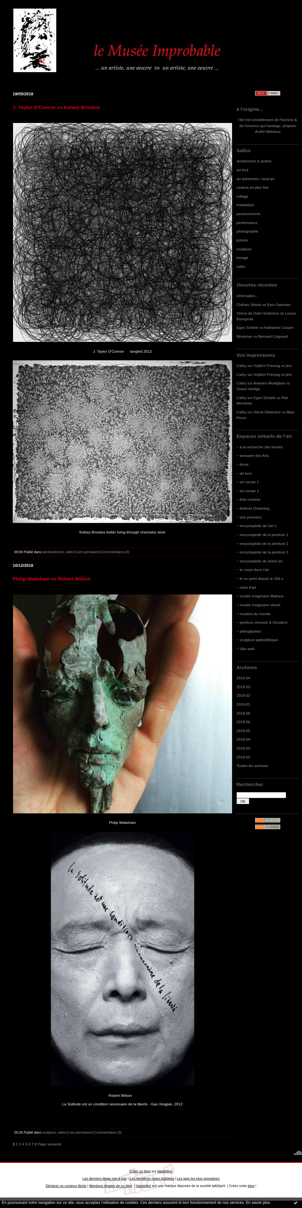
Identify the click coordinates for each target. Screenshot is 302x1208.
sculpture (244, 249)
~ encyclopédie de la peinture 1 (262, 535)
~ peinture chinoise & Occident (262, 622)
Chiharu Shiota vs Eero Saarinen (264, 304)
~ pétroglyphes (249, 631)
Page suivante (49, 1144)
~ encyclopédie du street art (260, 561)
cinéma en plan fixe (253, 187)
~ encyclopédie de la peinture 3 (262, 552)
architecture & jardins (254, 161)
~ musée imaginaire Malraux (260, 596)
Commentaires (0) (115, 552)
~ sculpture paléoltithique (257, 640)
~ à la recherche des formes (260, 447)
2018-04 (243, 739)
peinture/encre (248, 214)
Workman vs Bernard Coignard (262, 336)
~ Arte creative (248, 499)
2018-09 (243, 713)
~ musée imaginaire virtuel (258, 605)
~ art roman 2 (248, 491)
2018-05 (243, 731)
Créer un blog (139, 1171)
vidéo (241, 266)
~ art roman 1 (248, 482)
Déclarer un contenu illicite (66, 1186)
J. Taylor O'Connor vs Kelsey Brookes (56, 107)
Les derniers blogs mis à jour (104, 1178)
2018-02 (243, 757)
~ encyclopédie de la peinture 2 (262, 543)
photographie (247, 231)
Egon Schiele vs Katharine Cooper (265, 327)
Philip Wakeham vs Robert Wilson (52, 578)
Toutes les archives (252, 765)
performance (247, 223)
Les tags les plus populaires (198, 1178)
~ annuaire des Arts (253, 455)
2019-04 (243, 678)
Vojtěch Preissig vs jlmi (273, 365)
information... (247, 296)
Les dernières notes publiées (152, 1178)
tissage (242, 257)
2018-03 (243, 748)
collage (242, 196)
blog (251, 1186)
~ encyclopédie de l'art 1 (257, 526)
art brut (242, 170)
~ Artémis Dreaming (253, 508)
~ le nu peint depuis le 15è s (260, 578)
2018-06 (243, 722)
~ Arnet (243, 464)
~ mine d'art (246, 587)
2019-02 (243, 695)
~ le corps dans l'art (253, 569)
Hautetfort (165, 1171)
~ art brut (244, 473)
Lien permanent (88, 552)
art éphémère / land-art (256, 179)
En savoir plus (258, 1202)
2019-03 (243, 687)
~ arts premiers (249, 517)
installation (245, 205)
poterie (242, 240)
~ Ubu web (246, 649)
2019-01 (243, 704)
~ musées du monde (254, 614)
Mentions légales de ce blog (110, 1186)
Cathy (241, 365)
